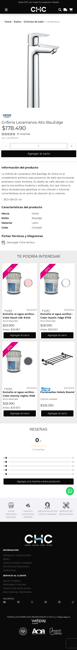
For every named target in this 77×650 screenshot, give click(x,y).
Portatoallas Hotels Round (57, 392)
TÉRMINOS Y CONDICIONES (17, 555)
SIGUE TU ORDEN (12, 581)
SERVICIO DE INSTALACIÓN (17, 588)
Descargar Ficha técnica (21, 242)
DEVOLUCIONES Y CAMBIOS (17, 563)
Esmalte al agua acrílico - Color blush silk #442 (19, 316)
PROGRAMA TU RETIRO (14, 584)
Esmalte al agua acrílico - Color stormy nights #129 (19, 394)
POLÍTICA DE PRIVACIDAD (16, 566)
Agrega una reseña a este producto (38, 481)
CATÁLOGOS (9, 570)
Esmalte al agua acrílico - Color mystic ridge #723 (56, 316)
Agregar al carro (39, 153)
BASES (6, 559)
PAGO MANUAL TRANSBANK (17, 592)
